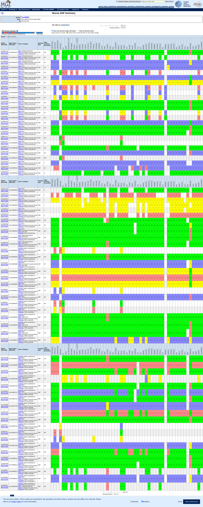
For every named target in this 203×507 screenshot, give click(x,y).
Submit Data (36, 9)
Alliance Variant (4, 53)
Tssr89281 (25, 17)
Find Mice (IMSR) (48, 9)
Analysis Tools (63, 10)
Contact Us (75, 9)
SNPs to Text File (11, 36)
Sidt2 (19, 51)
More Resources (23, 9)
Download (12, 9)
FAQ (9, 7)
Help (6, 7)
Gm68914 (21, 301)
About (2, 7)
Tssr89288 (21, 409)
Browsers (85, 9)
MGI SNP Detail (4, 52)
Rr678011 (21, 248)
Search (3, 9)
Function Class (65, 25)
